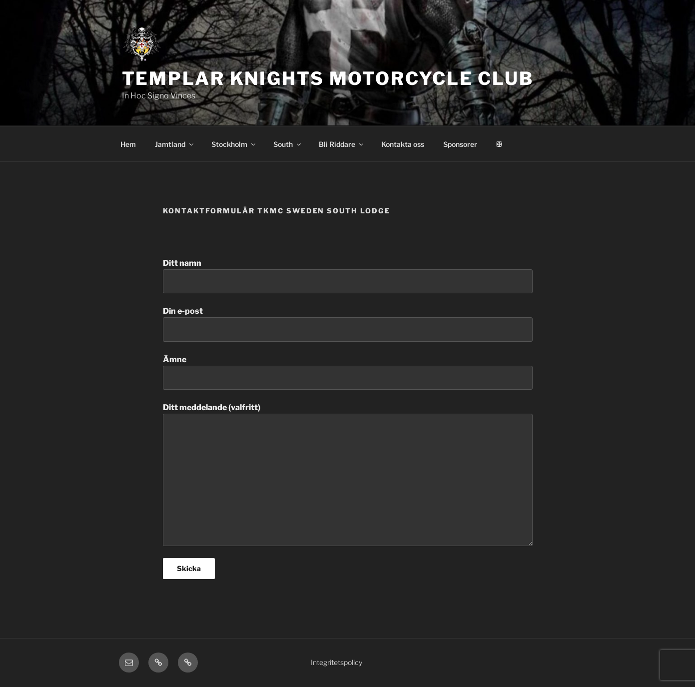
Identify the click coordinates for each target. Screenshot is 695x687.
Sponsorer (460, 144)
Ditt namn (348, 275)
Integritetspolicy (336, 662)
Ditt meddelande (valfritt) (348, 474)
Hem (128, 144)
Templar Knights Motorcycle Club (328, 78)
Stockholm (234, 144)
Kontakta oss (402, 144)
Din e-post (348, 323)
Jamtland (175, 144)
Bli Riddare (342, 144)
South (287, 144)
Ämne (348, 372)
